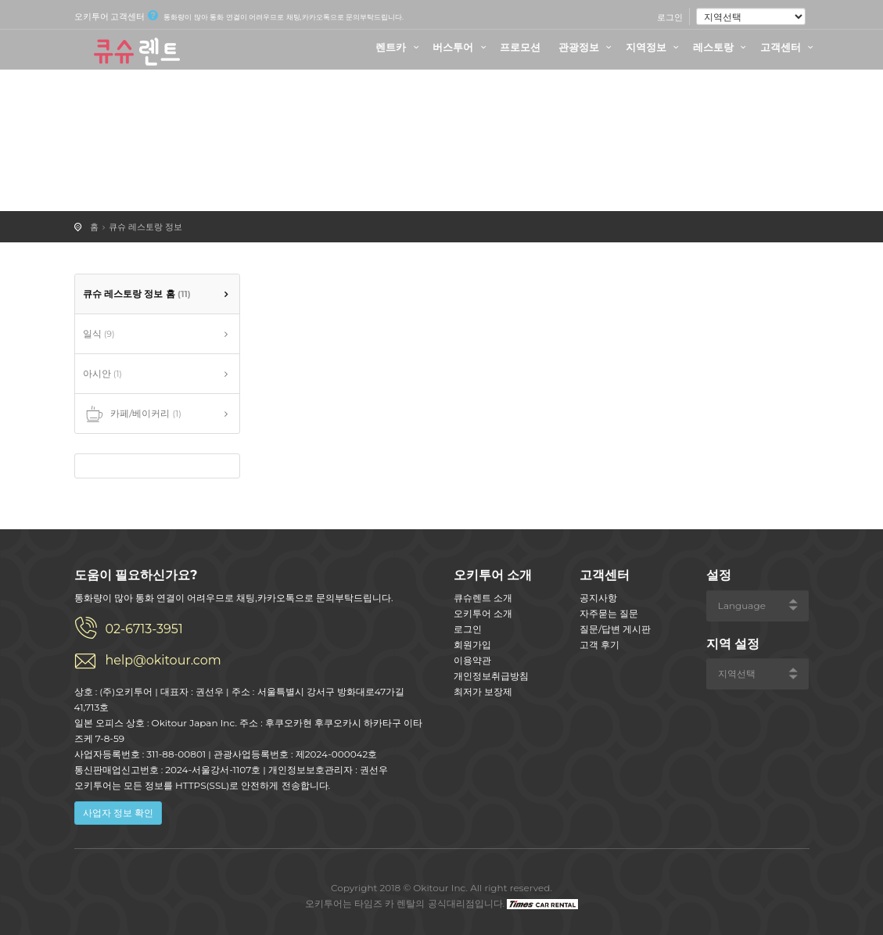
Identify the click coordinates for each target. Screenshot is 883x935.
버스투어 (461, 47)
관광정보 (587, 47)
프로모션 (520, 47)
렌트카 (399, 47)
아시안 (102, 373)
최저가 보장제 (483, 691)
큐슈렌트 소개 (483, 598)
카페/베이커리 (132, 414)
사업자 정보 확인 (118, 813)
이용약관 (472, 660)
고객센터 (789, 47)
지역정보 (655, 47)
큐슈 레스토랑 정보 (145, 226)
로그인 (670, 17)
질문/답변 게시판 (615, 629)
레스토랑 (722, 47)
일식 (99, 333)
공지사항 (598, 598)
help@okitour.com (163, 660)
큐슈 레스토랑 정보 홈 (137, 293)
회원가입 (472, 644)
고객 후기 (599, 644)
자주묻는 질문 (609, 613)
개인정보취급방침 (491, 676)
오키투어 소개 (483, 613)
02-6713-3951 (144, 629)
